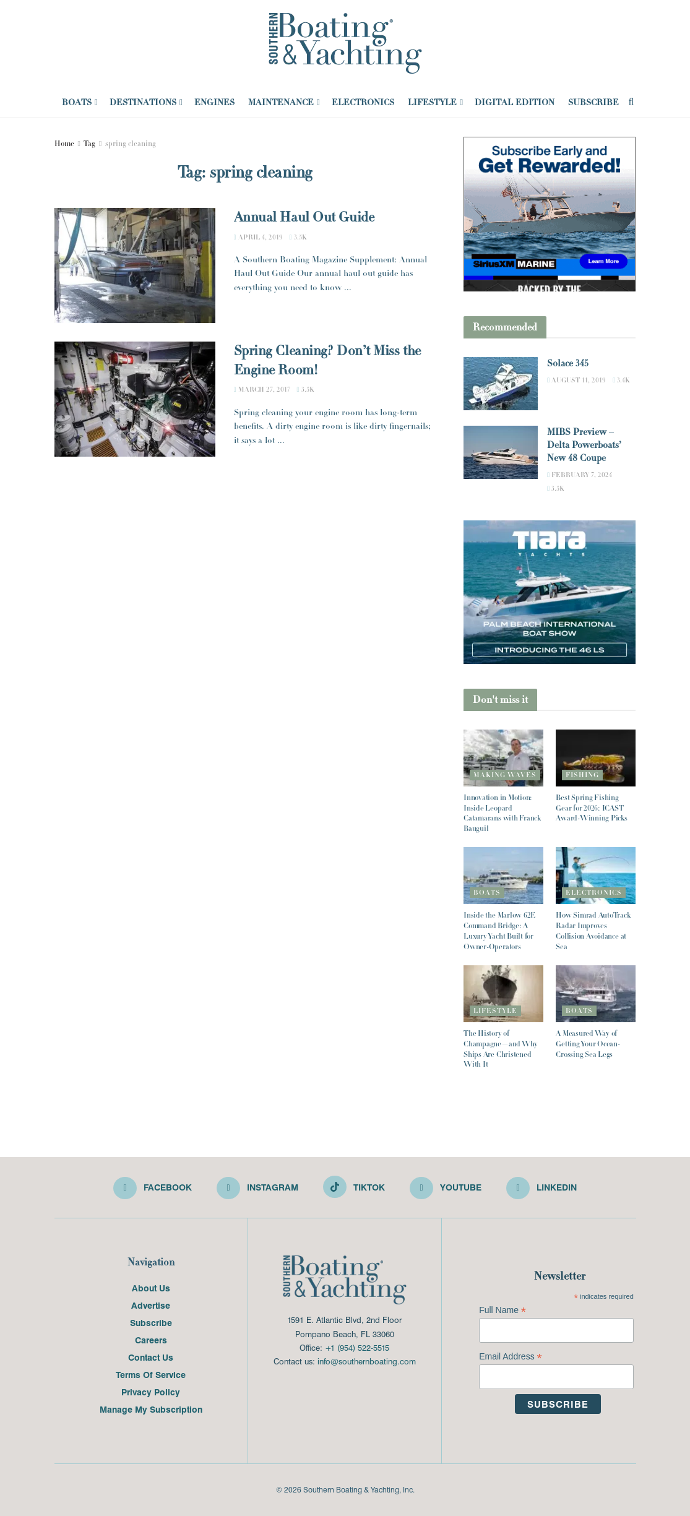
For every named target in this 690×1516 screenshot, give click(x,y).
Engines (214, 102)
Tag (89, 144)
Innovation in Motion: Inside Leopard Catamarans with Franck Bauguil (502, 813)
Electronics (363, 102)
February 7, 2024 (579, 474)
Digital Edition (514, 102)
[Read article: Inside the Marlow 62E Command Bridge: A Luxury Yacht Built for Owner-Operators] (503, 875)
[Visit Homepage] (345, 43)
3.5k (298, 237)
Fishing (582, 774)
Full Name (502, 1310)
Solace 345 (568, 363)
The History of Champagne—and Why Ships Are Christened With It (501, 1048)
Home (64, 144)
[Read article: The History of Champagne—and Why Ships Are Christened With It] (503, 993)
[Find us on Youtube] (445, 1188)
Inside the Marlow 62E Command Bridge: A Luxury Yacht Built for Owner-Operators (499, 930)
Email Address (510, 1357)
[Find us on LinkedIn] (541, 1188)
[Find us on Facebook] (152, 1188)
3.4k (621, 380)
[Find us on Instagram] (257, 1188)
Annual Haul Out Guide (304, 217)
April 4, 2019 (258, 237)
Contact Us (150, 1357)
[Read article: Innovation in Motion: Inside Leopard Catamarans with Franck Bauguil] (503, 758)
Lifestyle (432, 102)
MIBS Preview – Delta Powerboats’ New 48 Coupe (584, 445)
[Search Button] (631, 102)
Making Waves (505, 774)
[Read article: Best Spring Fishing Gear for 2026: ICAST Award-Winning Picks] (596, 758)
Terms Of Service (151, 1374)
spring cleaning (130, 144)
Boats (77, 102)
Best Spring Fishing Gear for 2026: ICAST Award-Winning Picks (591, 808)
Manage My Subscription (151, 1409)
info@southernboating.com (366, 1361)
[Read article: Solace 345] (501, 383)
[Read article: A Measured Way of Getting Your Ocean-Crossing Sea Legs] (596, 993)
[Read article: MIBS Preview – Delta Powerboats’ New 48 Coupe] (501, 452)
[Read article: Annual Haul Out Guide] (134, 265)
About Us (151, 1287)
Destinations (143, 102)
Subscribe (593, 102)
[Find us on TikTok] (354, 1187)
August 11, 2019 (576, 380)
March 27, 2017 (262, 389)
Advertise (150, 1305)
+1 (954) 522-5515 (357, 1347)
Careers (151, 1339)
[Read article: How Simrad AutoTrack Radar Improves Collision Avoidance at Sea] (596, 875)
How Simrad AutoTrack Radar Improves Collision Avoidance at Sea (593, 930)
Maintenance (281, 102)
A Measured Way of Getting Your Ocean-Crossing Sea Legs (587, 1043)
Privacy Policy (150, 1391)
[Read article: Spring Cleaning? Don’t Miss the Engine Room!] (134, 399)
